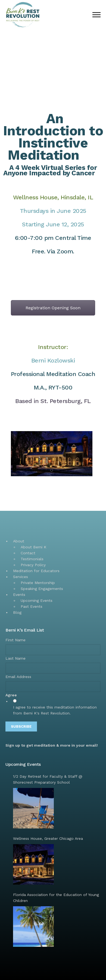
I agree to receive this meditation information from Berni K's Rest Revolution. (55, 710)
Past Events (31, 606)
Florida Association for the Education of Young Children (56, 897)
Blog (17, 612)
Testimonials (32, 559)
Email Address (18, 676)
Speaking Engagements (42, 588)
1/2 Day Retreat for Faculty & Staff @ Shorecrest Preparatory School (47, 779)
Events (19, 594)
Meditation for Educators (36, 571)
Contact (28, 553)
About (18, 541)
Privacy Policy (33, 565)
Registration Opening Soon (53, 307)
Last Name (15, 658)
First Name (15, 640)
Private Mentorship (38, 582)
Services (20, 577)
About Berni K (33, 547)
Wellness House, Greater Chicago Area (48, 838)
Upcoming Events (36, 600)
